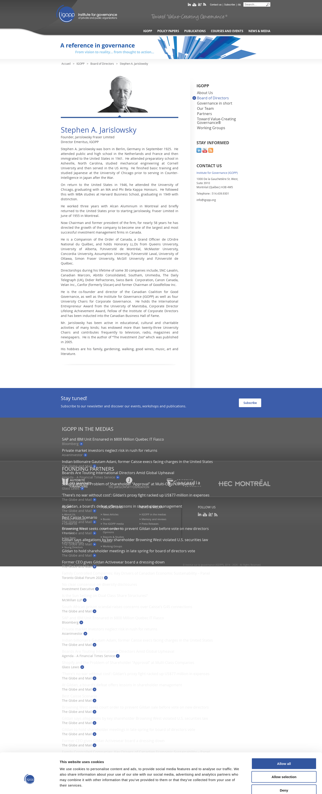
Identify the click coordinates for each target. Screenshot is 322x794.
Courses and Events (227, 31)
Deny (284, 765)
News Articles (110, 514)
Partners (204, 114)
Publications (195, 31)
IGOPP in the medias (154, 514)
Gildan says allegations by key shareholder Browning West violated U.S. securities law (135, 539)
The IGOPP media (113, 523)
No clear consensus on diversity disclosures (99, 584)
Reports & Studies (113, 537)
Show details (239, 785)
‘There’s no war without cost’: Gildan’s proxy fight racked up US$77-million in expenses (136, 495)
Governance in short (214, 103)
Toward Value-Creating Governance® (216, 120)
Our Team (205, 108)
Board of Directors (102, 63)
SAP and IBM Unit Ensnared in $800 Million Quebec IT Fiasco (113, 439)
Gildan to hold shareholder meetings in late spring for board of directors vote (128, 550)
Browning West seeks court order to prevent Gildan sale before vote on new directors (135, 528)
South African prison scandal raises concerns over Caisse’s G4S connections (127, 606)
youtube (194, 5)
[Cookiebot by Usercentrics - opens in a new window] (29, 785)
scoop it (200, 5)
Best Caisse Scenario (79, 517)
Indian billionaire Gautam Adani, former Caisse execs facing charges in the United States (137, 461)
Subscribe (229, 4)
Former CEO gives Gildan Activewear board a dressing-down (113, 562)
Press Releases (150, 523)
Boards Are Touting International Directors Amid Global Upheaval (118, 472)
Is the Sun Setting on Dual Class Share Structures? (105, 595)
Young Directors (73, 547)
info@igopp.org (206, 200)
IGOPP (86, 14)
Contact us (216, 4)
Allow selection (283, 752)
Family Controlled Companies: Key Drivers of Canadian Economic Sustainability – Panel (136, 573)
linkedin (189, 5)
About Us (205, 93)
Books (106, 519)
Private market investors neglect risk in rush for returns (109, 450)
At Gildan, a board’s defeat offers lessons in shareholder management (122, 506)
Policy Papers (168, 31)
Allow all (284, 738)
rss (204, 5)
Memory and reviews (154, 519)
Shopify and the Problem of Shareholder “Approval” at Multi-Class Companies (128, 662)
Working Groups (211, 128)
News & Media (259, 31)
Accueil (66, 63)
